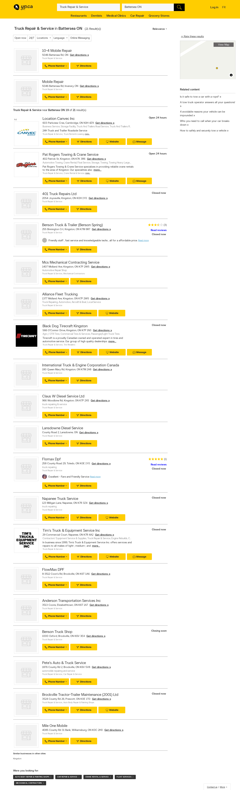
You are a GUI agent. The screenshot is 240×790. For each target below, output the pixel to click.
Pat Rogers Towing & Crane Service (70, 155)
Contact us (212, 787)
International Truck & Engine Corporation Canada (80, 365)
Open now (20, 38)
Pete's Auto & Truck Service (64, 663)
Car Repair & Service (72, 674)
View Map (223, 44)
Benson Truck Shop (57, 632)
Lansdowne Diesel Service (62, 428)
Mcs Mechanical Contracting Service (70, 263)
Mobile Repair (53, 82)
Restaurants (79, 15)
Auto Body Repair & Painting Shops (78, 703)
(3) (165, 225)
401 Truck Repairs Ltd (59, 194)
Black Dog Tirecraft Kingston (65, 326)
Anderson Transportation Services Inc (71, 601)
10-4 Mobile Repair (57, 51)
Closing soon (159, 631)
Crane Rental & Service (74, 173)
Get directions (78, 55)
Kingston (17, 759)
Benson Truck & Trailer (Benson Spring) (72, 225)
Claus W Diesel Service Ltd (63, 396)
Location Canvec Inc (59, 119)
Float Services (125, 777)
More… (87, 134)
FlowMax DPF (53, 570)
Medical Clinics (116, 15)
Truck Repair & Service (52, 58)
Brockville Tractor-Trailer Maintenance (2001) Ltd (80, 695)
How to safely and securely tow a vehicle (203, 130)
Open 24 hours (158, 117)
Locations (42, 38)
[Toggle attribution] (231, 75)
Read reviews (159, 230)
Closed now (159, 193)
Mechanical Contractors (74, 274)
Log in (214, 7)
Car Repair (137, 15)
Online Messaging (80, 38)
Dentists (96, 15)
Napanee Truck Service (60, 499)
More (222, 787)
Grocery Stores (159, 15)
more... (97, 170)
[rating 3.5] (154, 226)
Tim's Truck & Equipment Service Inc (71, 531)
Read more (143, 240)
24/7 (31, 38)
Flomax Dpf (51, 459)
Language (59, 38)
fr (224, 7)
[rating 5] (155, 460)
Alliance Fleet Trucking (60, 294)
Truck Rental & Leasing (74, 134)
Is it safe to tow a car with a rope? (199, 96)
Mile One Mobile (54, 726)
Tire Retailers (69, 345)
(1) (165, 459)
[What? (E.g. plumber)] (88, 7)
